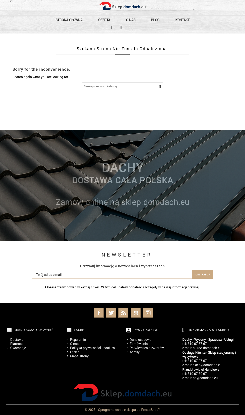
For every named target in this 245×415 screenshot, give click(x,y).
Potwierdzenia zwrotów (147, 348)
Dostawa (16, 339)
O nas (130, 20)
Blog (155, 20)
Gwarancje (18, 348)
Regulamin (78, 339)
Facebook (98, 312)
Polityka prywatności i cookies (92, 348)
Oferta (104, 20)
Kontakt (182, 20)
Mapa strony (79, 356)
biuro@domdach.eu (207, 348)
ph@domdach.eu (205, 378)
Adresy (135, 352)
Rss (123, 312)
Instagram (148, 312)
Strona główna (68, 20)
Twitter (111, 312)
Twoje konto (145, 330)
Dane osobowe (140, 339)
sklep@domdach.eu (207, 365)
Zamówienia (139, 343)
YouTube (135, 312)
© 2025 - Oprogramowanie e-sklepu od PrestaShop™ (122, 409)
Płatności (17, 343)
